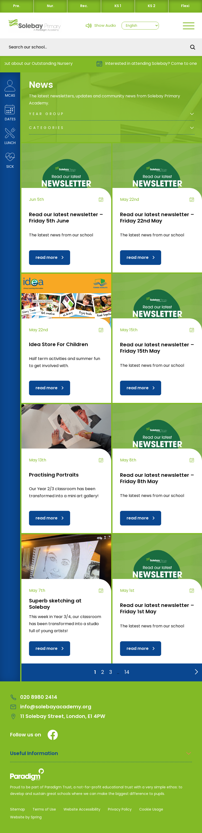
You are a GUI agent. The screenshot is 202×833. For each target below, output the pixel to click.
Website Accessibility (82, 809)
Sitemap (17, 809)
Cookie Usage (151, 809)
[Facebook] (52, 735)
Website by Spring (26, 817)
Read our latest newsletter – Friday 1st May (157, 608)
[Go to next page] (195, 670)
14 (126, 672)
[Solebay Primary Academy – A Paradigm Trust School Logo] (101, 775)
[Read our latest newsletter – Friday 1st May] (157, 568)
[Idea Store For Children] (66, 307)
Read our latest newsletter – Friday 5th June (66, 217)
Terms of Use (44, 809)
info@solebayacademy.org (50, 707)
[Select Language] (140, 26)
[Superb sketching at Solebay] (66, 568)
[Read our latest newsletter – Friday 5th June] (66, 177)
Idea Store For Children (58, 344)
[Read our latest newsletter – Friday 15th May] (157, 307)
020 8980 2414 (33, 697)
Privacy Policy (120, 809)
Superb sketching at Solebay (55, 603)
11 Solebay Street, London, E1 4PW (57, 716)
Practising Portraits (54, 474)
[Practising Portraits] (66, 437)
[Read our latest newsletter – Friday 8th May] (157, 437)
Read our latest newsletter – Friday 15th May (157, 347)
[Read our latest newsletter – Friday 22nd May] (157, 177)
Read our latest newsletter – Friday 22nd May (157, 217)
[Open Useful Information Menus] (101, 756)
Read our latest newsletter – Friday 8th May (157, 478)
